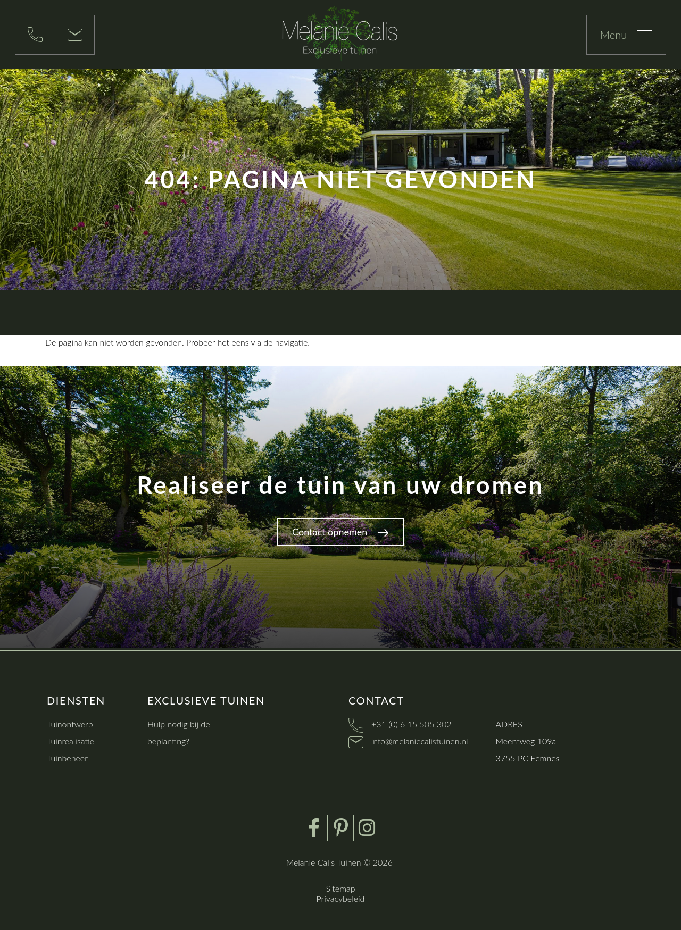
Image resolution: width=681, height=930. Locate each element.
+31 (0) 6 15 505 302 (411, 724)
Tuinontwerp (70, 724)
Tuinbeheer (67, 758)
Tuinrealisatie (70, 741)
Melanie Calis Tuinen (323, 862)
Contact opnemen (340, 532)
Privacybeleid (341, 898)
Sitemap (340, 888)
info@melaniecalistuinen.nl (419, 741)
